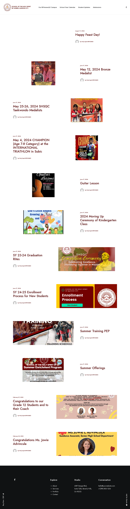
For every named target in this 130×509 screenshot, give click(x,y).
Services (56, 489)
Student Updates (84, 7)
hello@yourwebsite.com (106, 486)
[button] (126, 7)
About (55, 486)
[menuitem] (47, 7)
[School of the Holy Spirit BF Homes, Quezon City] (17, 7)
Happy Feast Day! (87, 34)
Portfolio (55, 491)
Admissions (97, 7)
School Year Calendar (67, 7)
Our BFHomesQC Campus (48, 7)
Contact (55, 494)
